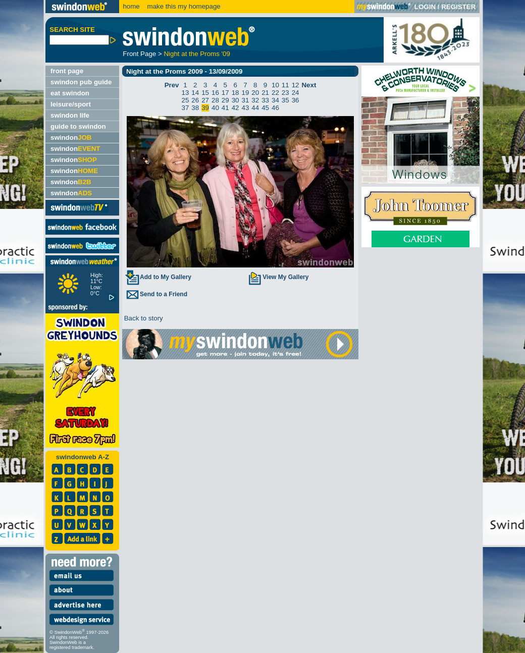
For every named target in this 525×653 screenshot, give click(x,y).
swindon (70, 137)
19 (245, 92)
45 (265, 108)
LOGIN (425, 7)
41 (225, 108)
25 (185, 100)
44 (255, 108)
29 (225, 100)
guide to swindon (78, 126)
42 (235, 108)
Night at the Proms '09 (197, 54)
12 (295, 85)
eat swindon (69, 93)
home (131, 6)
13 (185, 92)
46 (275, 108)
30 (235, 100)
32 (255, 100)
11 (285, 85)
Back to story (142, 318)
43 (245, 108)
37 (185, 108)
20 (255, 92)
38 (195, 108)
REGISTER (458, 7)
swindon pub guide (81, 82)
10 (275, 85)
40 (215, 108)
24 (295, 92)
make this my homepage (183, 6)
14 (195, 92)
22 (275, 92)
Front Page (139, 54)
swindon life (69, 115)
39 (205, 108)
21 (265, 92)
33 (265, 100)
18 (235, 92)
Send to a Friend (156, 294)
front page (66, 71)
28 (215, 100)
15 (205, 92)
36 (295, 100)
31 (245, 100)
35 (285, 100)
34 (275, 100)
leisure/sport (70, 104)
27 (205, 100)
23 (285, 92)
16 (215, 92)
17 (225, 92)
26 (195, 100)
